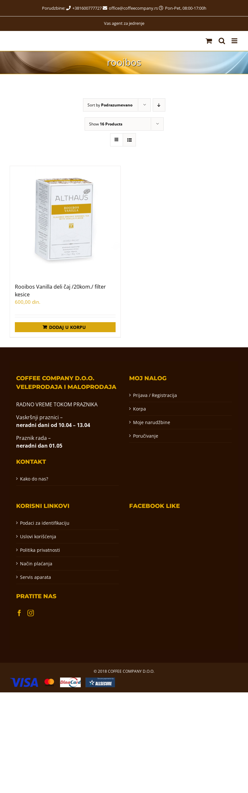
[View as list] (129, 140)
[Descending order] (159, 105)
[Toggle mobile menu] (235, 40)
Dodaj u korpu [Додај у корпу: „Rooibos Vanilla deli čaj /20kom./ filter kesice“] (67, 327)
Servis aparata (35, 577)
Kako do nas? (34, 479)
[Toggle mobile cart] (209, 40)
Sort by (110, 105)
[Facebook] (19, 613)
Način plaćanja (36, 563)
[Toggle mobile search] (222, 40)
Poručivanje (145, 436)
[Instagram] (30, 613)
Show (105, 124)
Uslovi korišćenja (38, 536)
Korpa (139, 409)
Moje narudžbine (151, 422)
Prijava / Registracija (155, 395)
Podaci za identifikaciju (44, 523)
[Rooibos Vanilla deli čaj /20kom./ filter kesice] (65, 221)
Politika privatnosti (40, 550)
